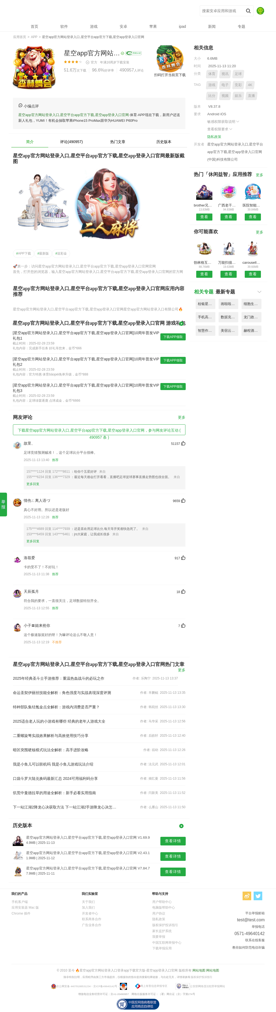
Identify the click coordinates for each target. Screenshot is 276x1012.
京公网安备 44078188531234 (73, 985)
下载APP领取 (173, 337)
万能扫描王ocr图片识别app (228, 262)
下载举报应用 (162, 948)
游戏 (211, 85)
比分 (211, 96)
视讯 (225, 74)
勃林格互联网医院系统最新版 (204, 262)
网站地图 (198, 970)
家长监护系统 (162, 931)
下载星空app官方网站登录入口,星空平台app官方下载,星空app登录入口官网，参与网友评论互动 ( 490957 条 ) (99, 431)
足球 (238, 74)
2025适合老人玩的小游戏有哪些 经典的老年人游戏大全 (59, 721)
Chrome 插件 (21, 913)
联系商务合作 (91, 919)
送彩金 (61, 253)
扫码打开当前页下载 (170, 75)
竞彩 (238, 85)
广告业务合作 (91, 925)
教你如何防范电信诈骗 (248, 947)
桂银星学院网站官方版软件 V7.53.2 (206, 304)
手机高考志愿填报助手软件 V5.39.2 (206, 317)
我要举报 (158, 937)
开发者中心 (90, 913)
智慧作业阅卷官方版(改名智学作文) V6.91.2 (206, 331)
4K (250, 85)
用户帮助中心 (162, 902)
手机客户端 (20, 902)
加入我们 (88, 907)
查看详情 (173, 841)
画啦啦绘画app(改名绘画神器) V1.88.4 (229, 304)
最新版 (43, 253)
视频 (225, 96)
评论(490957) (71, 142)
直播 (251, 96)
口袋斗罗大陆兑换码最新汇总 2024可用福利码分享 (55, 778)
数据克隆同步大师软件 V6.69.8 (229, 317)
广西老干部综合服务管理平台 (228, 205)
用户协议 (158, 913)
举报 (3, 504)
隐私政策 (214, 137)
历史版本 (163, 142)
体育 (211, 74)
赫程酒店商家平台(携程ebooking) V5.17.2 (252, 331)
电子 (225, 85)
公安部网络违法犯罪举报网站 (207, 985)
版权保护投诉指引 (165, 925)
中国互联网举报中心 (166, 943)
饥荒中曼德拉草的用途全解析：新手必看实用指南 (54, 793)
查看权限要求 (220, 129)
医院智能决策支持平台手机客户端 (253, 205)
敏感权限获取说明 (223, 122)
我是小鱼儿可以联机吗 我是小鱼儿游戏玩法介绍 (53, 764)
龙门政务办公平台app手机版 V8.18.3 (252, 317)
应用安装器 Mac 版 (25, 907)
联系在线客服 (255, 940)
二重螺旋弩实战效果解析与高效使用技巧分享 (50, 735)
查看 (204, 217)
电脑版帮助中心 (163, 907)
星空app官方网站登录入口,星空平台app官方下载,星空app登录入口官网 (92, 11)
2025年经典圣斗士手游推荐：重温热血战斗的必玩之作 (58, 678)
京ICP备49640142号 (105, 985)
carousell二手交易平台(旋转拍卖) (253, 262)
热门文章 (117, 142)
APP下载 (23, 253)
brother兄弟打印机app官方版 (204, 205)
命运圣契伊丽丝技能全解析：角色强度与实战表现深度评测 (62, 693)
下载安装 (122, 62)
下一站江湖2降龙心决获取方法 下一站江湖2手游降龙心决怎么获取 (64, 807)
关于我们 (88, 902)
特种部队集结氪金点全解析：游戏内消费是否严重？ (56, 707)
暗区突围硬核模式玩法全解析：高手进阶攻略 (50, 750)
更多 (181, 417)
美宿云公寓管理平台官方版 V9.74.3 (229, 331)
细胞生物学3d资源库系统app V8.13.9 (252, 304)
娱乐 (238, 96)
